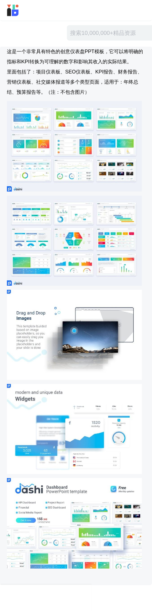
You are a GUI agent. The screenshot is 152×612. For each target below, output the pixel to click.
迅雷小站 (23, 10)
